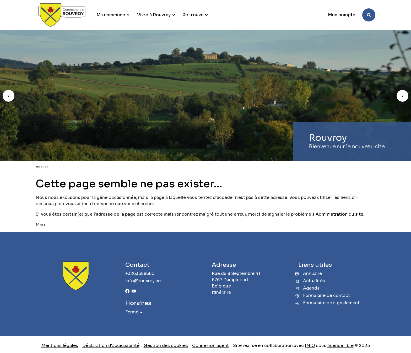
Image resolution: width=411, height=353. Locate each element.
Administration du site (339, 214)
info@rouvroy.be (143, 281)
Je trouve (193, 15)
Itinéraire (221, 292)
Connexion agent (210, 345)
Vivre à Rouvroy (154, 15)
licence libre (340, 345)
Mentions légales (59, 345)
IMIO (310, 345)
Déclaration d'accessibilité (110, 345)
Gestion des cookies (166, 345)
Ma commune (110, 15)
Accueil (42, 167)
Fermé (131, 312)
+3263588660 (140, 273)
